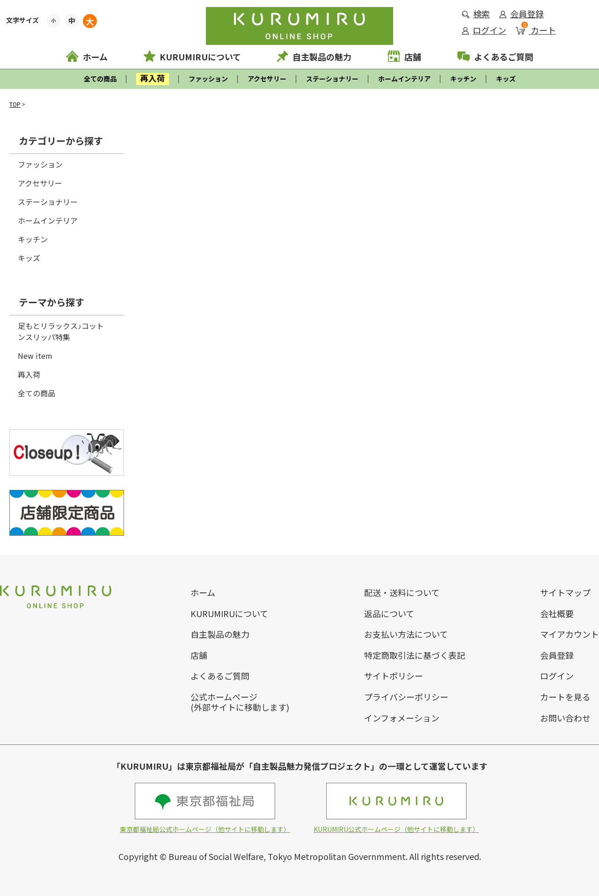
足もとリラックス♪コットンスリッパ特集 (61, 331)
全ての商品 (100, 78)
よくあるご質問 (495, 57)
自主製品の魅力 (314, 57)
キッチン (463, 78)
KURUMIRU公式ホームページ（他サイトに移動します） (396, 808)
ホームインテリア (404, 78)
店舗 (404, 57)
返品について (389, 613)
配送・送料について (401, 592)
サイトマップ (565, 592)
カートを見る (565, 697)
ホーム (87, 57)
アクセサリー (267, 78)
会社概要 (557, 613)
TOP (15, 104)
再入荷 (29, 374)
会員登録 (521, 13)
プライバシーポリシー (406, 697)
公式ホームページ (223, 697)
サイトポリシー (393, 676)
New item (35, 355)
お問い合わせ (565, 718)
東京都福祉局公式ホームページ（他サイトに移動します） (205, 808)
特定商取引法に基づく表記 (414, 655)
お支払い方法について (406, 634)
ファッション (208, 78)
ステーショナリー (332, 78)
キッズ (506, 78)
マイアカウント (569, 634)
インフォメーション (401, 718)
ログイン (484, 30)
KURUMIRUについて (192, 57)
